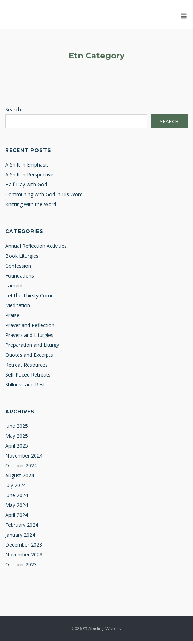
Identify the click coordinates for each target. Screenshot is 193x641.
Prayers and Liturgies (29, 335)
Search (13, 109)
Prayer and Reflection (29, 325)
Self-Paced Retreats (28, 374)
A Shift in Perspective (29, 174)
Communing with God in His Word (44, 194)
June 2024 (16, 495)
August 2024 (19, 475)
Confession (18, 265)
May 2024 (16, 505)
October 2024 (21, 465)
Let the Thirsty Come (29, 295)
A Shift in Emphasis (27, 164)
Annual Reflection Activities (36, 246)
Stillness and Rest (25, 384)
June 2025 (16, 426)
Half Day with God (26, 184)
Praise (12, 315)
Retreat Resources (26, 364)
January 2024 (20, 534)
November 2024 (23, 455)
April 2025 (16, 445)
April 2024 (16, 515)
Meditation (17, 305)
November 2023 (23, 554)
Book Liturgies (22, 255)
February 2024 (21, 524)
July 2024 (15, 485)
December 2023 (23, 544)
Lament (14, 285)
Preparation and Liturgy (32, 345)
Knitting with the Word (30, 204)
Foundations (19, 275)
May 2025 (16, 435)
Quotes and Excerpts (29, 354)
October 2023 (21, 564)
